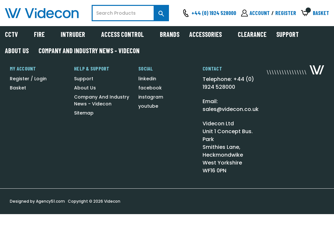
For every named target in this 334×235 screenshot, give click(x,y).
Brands (169, 34)
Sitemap (84, 113)
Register (285, 12)
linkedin (147, 78)
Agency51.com (50, 201)
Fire (42, 34)
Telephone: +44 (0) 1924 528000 (228, 83)
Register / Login (28, 78)
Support (287, 34)
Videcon (112, 201)
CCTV (14, 34)
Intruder (76, 34)
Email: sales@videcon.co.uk (231, 105)
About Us (17, 51)
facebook (150, 88)
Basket (18, 88)
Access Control (125, 34)
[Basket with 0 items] (315, 13)
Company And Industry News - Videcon (89, 51)
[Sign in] (255, 13)
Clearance (252, 34)
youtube (148, 106)
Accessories (208, 34)
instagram (150, 97)
